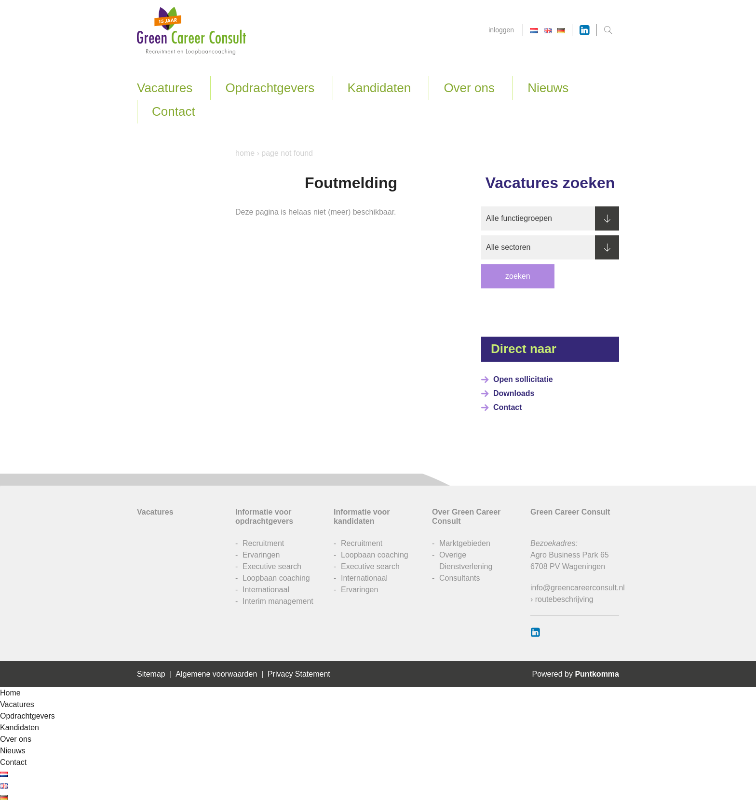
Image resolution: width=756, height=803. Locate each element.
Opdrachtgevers (269, 88)
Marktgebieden (464, 543)
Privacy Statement (299, 674)
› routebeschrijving (562, 599)
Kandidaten (379, 88)
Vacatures (164, 88)
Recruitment (263, 543)
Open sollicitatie (523, 379)
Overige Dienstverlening (465, 561)
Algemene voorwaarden (216, 674)
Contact (173, 111)
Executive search (272, 566)
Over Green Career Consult (466, 516)
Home (245, 153)
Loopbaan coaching (276, 578)
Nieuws (547, 88)
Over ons (469, 88)
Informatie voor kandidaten (362, 516)
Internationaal (266, 589)
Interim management (278, 601)
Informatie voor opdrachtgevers (264, 516)
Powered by (575, 674)
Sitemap (151, 674)
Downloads (513, 393)
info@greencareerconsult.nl (577, 588)
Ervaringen (261, 555)
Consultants (459, 578)
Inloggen (501, 30)
